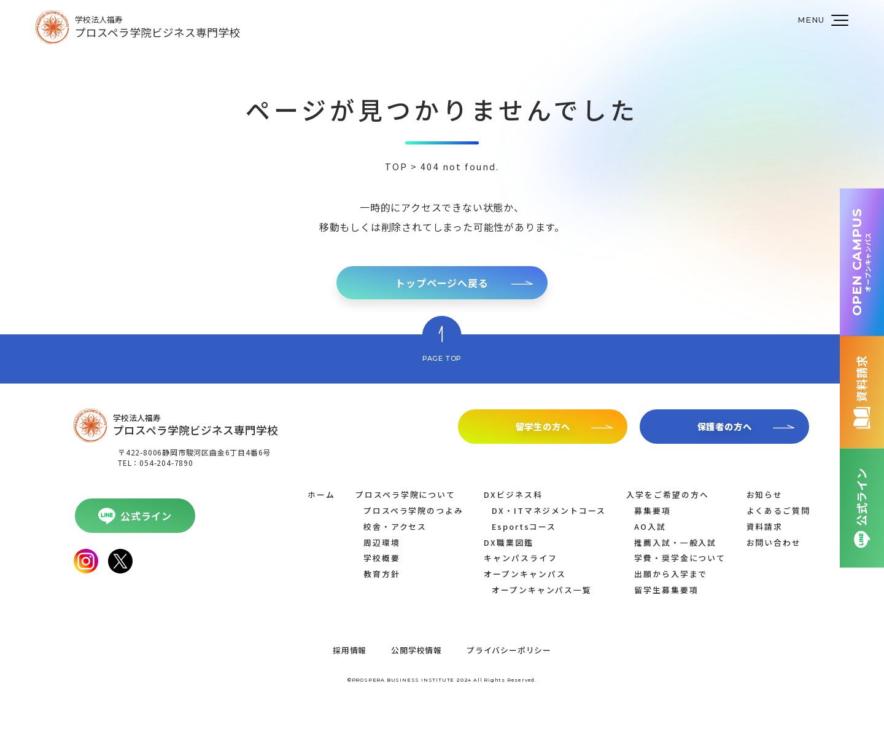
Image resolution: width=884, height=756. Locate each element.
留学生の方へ (543, 426)
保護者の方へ (724, 426)
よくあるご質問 (778, 510)
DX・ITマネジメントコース (549, 510)
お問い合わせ (774, 542)
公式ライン (146, 515)
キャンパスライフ (520, 558)
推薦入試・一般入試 (675, 542)
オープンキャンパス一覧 (542, 590)
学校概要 (381, 558)
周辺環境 (381, 542)
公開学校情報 (416, 650)
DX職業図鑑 (508, 542)
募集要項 (652, 510)
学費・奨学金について (680, 558)
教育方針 (381, 574)
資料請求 (764, 526)
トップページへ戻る (441, 282)
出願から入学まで (670, 574)
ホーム (321, 494)
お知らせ (764, 494)
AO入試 (650, 526)
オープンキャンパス (524, 574)
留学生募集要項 (666, 590)
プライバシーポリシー (509, 650)
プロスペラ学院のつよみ (413, 510)
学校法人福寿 (157, 27)
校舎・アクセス (395, 526)
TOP (396, 166)
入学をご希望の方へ (667, 494)
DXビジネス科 (513, 494)
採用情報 (349, 650)
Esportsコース (524, 526)
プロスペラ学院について (405, 494)
